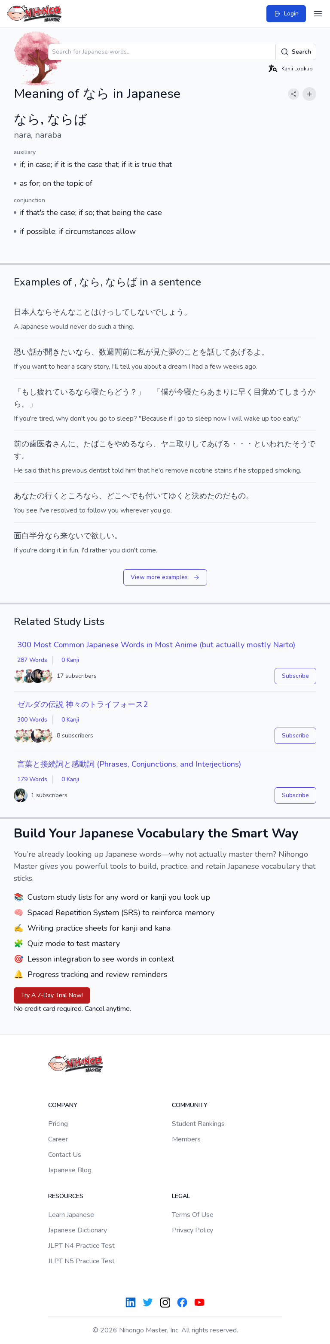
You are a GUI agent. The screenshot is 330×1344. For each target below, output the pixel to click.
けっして (114, 312)
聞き (52, 352)
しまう (296, 392)
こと (83, 312)
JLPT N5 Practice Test (81, 1261)
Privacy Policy (192, 1230)
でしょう (168, 312)
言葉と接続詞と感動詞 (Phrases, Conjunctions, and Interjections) (129, 764)
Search (296, 52)
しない (141, 312)
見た (160, 352)
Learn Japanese (71, 1215)
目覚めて (269, 392)
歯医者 (40, 444)
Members (186, 1139)
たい (68, 352)
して (199, 444)
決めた (203, 496)
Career (58, 1139)
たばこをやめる (110, 444)
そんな (64, 312)
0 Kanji (70, 660)
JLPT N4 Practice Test (81, 1245)
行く (52, 496)
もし (29, 392)
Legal (181, 1196)
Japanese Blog (70, 1170)
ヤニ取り (176, 444)
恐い (21, 352)
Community (190, 1105)
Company (62, 1105)
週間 (114, 352)
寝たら (102, 392)
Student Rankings (198, 1124)
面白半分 (29, 536)
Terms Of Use (193, 1215)
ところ (71, 496)
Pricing (58, 1124)
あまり (218, 392)
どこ (114, 496)
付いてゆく (164, 496)
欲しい (102, 536)
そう (300, 444)
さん (60, 444)
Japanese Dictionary (77, 1230)
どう (122, 392)
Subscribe (295, 676)
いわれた (276, 444)
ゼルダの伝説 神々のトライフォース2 (82, 704)
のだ (222, 496)
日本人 (25, 312)
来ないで (75, 536)
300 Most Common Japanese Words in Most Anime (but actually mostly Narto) (156, 645)
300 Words (32, 720)
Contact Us (64, 1154)
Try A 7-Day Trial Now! (52, 995)
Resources (65, 1196)
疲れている (56, 392)
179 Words (32, 779)
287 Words (32, 660)
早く (246, 392)
